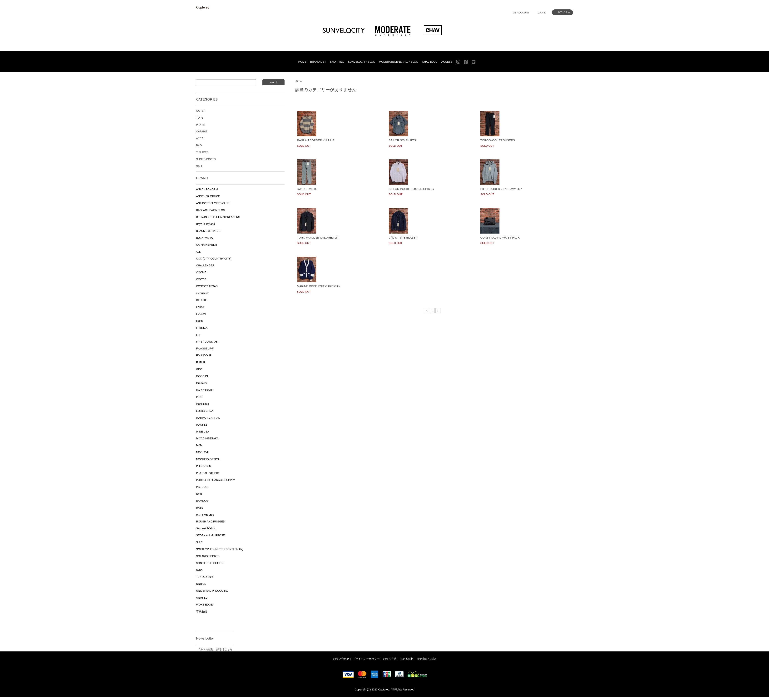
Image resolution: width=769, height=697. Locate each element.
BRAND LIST (318, 61)
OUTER (201, 110)
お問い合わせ (341, 658)
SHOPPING (337, 61)
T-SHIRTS (202, 152)
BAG (199, 145)
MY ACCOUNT (521, 12)
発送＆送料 (407, 658)
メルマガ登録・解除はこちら (214, 649)
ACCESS (447, 61)
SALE (199, 166)
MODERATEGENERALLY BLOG (398, 61)
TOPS (199, 117)
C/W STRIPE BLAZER (403, 237)
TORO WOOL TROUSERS (497, 140)
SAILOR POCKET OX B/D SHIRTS (411, 188)
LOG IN (542, 12)
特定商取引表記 (426, 658)
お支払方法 (390, 658)
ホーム (298, 81)
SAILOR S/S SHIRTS (402, 140)
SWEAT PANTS (307, 188)
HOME (302, 61)
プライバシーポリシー (366, 658)
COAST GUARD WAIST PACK (499, 237)
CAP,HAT (201, 131)
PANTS (200, 124)
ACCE (200, 138)
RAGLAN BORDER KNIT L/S (316, 140)
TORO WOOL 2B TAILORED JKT (318, 237)
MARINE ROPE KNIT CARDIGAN (318, 286)
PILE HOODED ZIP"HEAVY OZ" (501, 188)
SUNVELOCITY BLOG (361, 61)
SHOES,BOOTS (206, 159)
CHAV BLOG (430, 61)
